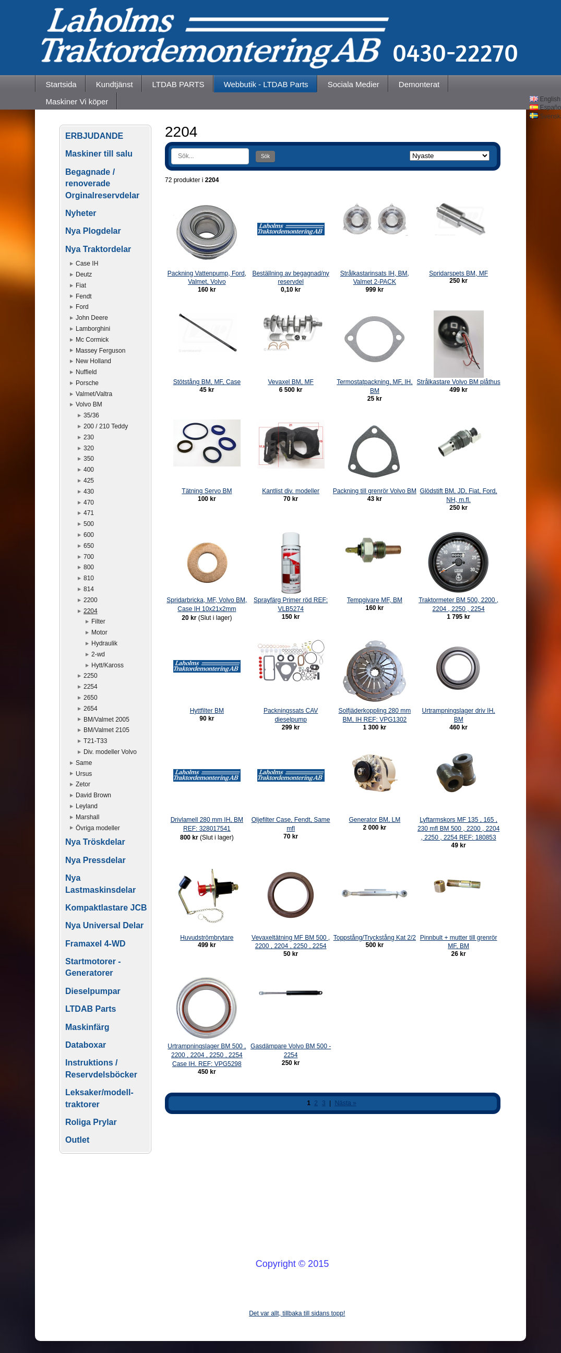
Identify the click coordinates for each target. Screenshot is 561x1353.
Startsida (61, 84)
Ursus (84, 773)
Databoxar (85, 1044)
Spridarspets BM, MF (458, 273)
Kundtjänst (114, 84)
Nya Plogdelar (93, 230)
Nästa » (345, 1103)
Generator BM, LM (375, 819)
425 (88, 480)
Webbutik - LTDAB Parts (266, 84)
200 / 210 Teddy (105, 426)
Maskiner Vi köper (77, 101)
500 (88, 524)
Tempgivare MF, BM (374, 600)
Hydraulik (104, 643)
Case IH (87, 263)
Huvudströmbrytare (206, 937)
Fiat (81, 285)
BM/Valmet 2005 (106, 719)
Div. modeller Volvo (110, 752)
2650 (90, 697)
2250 (90, 675)
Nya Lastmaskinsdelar (100, 883)
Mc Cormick (92, 339)
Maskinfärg (87, 1027)
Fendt (84, 296)
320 (88, 448)
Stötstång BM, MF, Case (207, 382)
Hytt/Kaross (107, 665)
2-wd (98, 654)
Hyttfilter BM (207, 710)
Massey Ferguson (100, 350)
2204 (90, 611)
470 (88, 502)
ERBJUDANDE (94, 135)
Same (84, 763)
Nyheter (81, 213)
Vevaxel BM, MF (290, 382)
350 (88, 458)
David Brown (93, 795)
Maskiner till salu (99, 153)
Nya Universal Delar (104, 925)
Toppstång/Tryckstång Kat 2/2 (374, 937)
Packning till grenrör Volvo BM (374, 491)
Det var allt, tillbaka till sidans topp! (297, 1313)
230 (88, 437)
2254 (90, 686)
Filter (98, 621)
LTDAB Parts (90, 1008)
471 (88, 513)
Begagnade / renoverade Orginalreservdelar (102, 183)
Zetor (83, 784)
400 (88, 469)
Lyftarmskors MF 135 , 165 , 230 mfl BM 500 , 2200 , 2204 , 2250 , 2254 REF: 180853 (458, 828)
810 (88, 578)
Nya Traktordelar (98, 249)
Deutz (84, 274)
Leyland (87, 806)
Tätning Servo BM (207, 491)
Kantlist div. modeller (290, 491)
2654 (90, 708)
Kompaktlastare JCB (106, 907)
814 (88, 589)
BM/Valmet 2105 (106, 730)
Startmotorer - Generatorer (93, 967)
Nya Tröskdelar (95, 841)
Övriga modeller (98, 828)
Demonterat (419, 84)
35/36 (91, 415)
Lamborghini (93, 328)
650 (88, 545)
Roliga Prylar (91, 1122)
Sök (265, 156)
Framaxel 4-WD (95, 943)
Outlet (77, 1139)
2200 (90, 600)
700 (88, 556)
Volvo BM (89, 404)
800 (88, 567)
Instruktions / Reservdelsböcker (101, 1068)
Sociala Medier (353, 84)
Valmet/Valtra (94, 394)
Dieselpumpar (93, 991)
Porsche (87, 383)
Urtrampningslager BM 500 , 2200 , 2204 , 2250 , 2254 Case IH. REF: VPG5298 (207, 1055)
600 (88, 534)
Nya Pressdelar (95, 860)
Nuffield (86, 372)
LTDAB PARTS (178, 84)
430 (88, 491)
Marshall (87, 817)
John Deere (92, 317)
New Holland (93, 361)
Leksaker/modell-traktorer (99, 1098)
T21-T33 (95, 741)
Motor (99, 632)
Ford (82, 306)
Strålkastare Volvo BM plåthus (458, 382)
